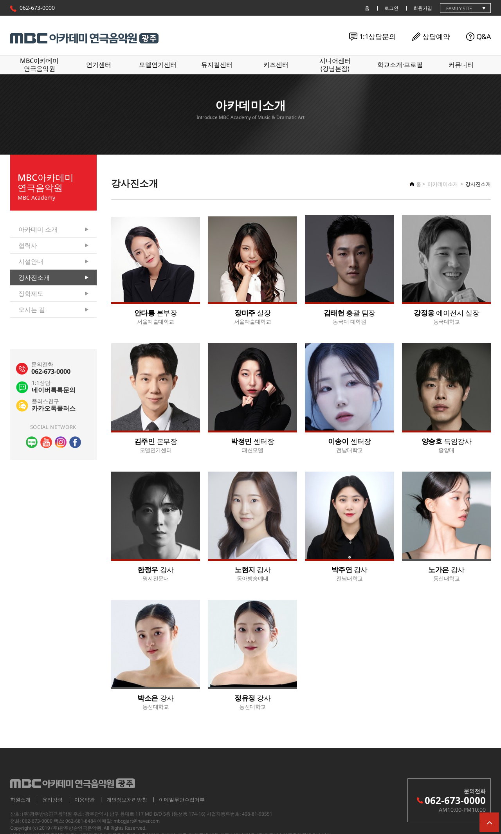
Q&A (483, 36)
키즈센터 (275, 64)
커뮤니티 (461, 64)
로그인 (391, 8)
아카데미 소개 (38, 229)
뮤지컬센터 (216, 64)
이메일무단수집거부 (182, 799)
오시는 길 (31, 309)
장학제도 (30, 293)
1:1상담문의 (377, 36)
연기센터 (98, 64)
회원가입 (422, 8)
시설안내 (30, 261)
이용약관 (84, 799)
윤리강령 (52, 799)
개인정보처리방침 (126, 799)
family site (459, 8)
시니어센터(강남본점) (335, 64)
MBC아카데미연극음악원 (39, 64)
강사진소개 (34, 277)
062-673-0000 (37, 7)
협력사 (27, 245)
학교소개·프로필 (400, 64)
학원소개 (20, 799)
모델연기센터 (158, 64)
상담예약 (436, 36)
